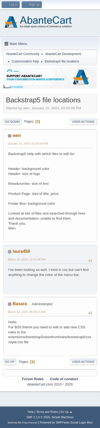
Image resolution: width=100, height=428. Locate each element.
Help (31, 411)
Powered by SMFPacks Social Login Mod (66, 422)
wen (17, 135)
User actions (83, 121)
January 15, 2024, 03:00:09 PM (28, 143)
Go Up (9, 361)
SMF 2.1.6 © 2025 (38, 417)
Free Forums (29, 422)
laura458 (21, 251)
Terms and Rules (47, 411)
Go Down (12, 121)
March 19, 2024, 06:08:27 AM (26, 311)
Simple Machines (63, 417)
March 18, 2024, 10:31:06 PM (27, 259)
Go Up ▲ (66, 411)
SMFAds (12, 422)
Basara (20, 303)
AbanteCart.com (40, 384)
